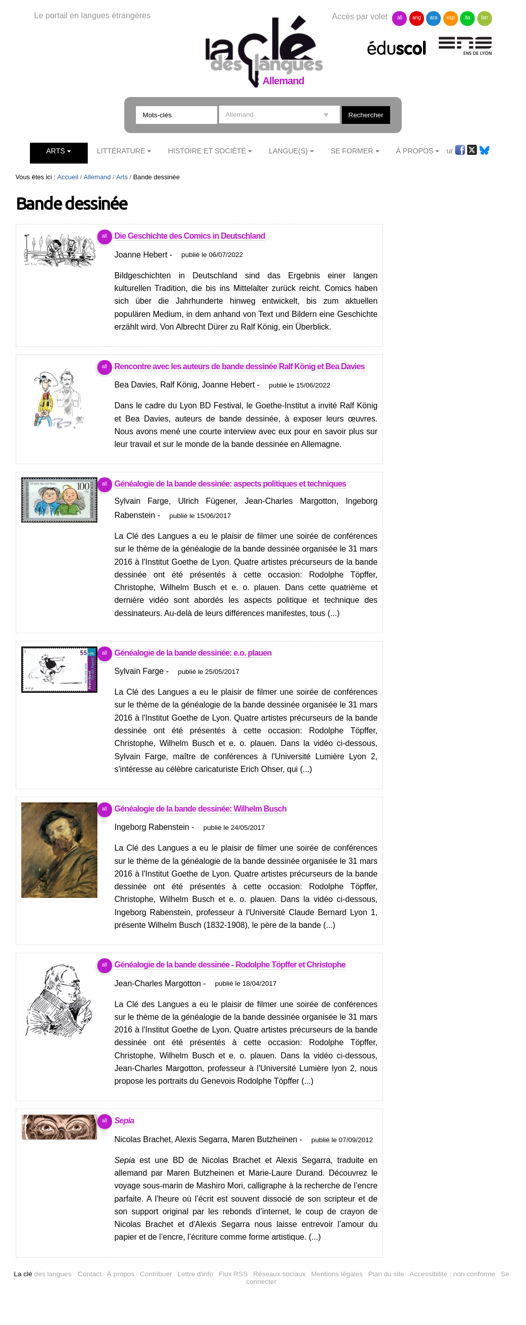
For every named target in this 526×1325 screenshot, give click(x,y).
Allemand (97, 177)
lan (484, 17)
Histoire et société (207, 151)
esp (450, 17)
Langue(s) (288, 151)
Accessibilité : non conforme (452, 1274)
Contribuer (156, 1274)
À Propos (415, 151)
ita (467, 17)
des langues (42, 1274)
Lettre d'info (196, 1274)
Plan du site (386, 1274)
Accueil (67, 177)
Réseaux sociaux (279, 1274)
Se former (352, 151)
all (399, 17)
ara (433, 17)
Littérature (121, 151)
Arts (55, 151)
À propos (120, 1274)
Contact (89, 1274)
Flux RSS (233, 1274)
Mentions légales (337, 1274)
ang (416, 17)
